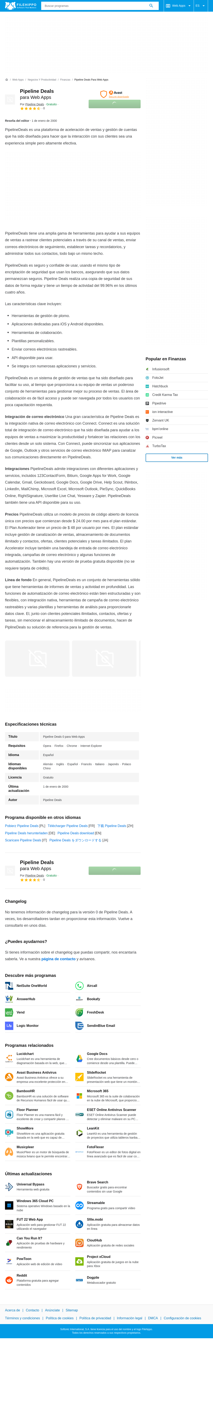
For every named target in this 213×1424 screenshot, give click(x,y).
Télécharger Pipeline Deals (68, 826)
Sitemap (72, 1310)
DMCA (153, 1318)
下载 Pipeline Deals (111, 826)
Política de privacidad (95, 1318)
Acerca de (12, 1310)
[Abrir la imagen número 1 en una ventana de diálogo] (104, 658)
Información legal (129, 1318)
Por (32, 104)
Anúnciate (52, 1310)
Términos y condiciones (22, 1318)
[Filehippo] (20, 6)
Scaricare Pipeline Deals (23, 840)
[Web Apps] (18, 80)
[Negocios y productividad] (42, 80)
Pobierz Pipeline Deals (21, 826)
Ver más (176, 457)
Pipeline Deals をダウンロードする (75, 840)
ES (201, 5)
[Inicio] (6, 80)
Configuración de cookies (182, 1318)
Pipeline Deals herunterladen (26, 833)
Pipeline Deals (37, 865)
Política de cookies (59, 1318)
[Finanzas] (65, 80)
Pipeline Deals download (76, 833)
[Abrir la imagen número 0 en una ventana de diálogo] (37, 658)
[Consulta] (100, 6)
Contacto (32, 1310)
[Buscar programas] (151, 6)
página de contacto (58, 959)
